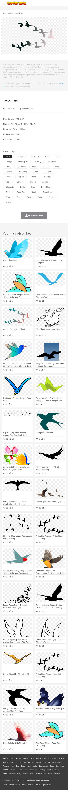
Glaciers (61, 758)
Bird (21, 762)
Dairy (19, 774)
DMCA (37, 785)
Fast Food (38, 774)
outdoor (9, 172)
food (36, 172)
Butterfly (27, 762)
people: (6, 766)
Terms (11, 785)
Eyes (62, 766)
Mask (12, 766)
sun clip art (34, 156)
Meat (50, 774)
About (5, 785)
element (20, 182)
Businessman (43, 766)
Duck (54, 762)
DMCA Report (10, 101)
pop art (21, 177)
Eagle (59, 762)
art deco (47, 172)
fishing (9, 177)
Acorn (12, 758)
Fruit (45, 774)
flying (29, 197)
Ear (57, 766)
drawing (38, 162)
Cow (44, 762)
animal (8, 202)
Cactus (32, 758)
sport (8, 192)
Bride (23, 766)
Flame (54, 758)
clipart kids (47, 192)
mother (35, 766)
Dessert (25, 774)
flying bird (21, 192)
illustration (52, 162)
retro (40, 197)
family (29, 766)
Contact (30, 785)
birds (8, 156)
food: (5, 774)
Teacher (20, 770)
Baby (17, 766)
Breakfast (12, 774)
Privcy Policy (20, 785)
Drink (31, 774)
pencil (57, 167)
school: (6, 770)
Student (13, 770)
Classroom (33, 770)
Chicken (38, 762)
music (8, 167)
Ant (12, 762)
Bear (16, 762)
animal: (6, 762)
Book (26, 770)
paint (47, 156)
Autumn (18, 758)
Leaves (25, 758)
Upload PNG (47, 785)
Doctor (52, 766)
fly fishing (21, 167)
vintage (9, 162)
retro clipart (46, 187)
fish (33, 187)
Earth (44, 758)
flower (33, 177)
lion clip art (23, 162)
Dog (49, 762)
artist (34, 167)
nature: (6, 758)
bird (57, 156)
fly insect (52, 197)
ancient (45, 182)
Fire (49, 758)
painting (19, 156)
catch (34, 192)
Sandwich (56, 774)
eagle (22, 187)
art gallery (23, 172)
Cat (33, 762)
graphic (33, 182)
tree (18, 197)
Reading (42, 770)
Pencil (49, 770)
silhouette (10, 187)
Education (55, 770)
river (8, 197)
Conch (38, 758)
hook (8, 182)
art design (46, 177)
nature (45, 167)
